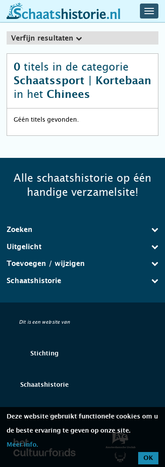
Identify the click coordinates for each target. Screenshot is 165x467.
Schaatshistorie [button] (82, 280)
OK (148, 458)
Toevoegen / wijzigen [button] (82, 263)
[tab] (82, 38)
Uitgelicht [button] (82, 246)
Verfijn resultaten (46, 38)
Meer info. (22, 445)
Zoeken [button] (82, 229)
